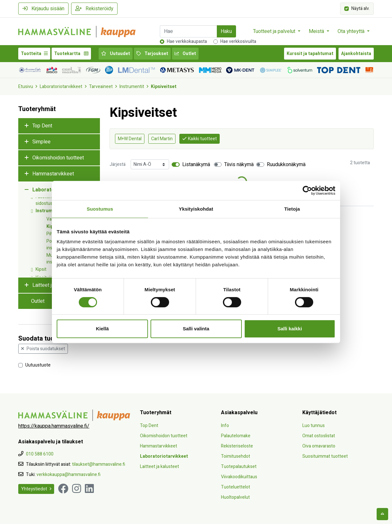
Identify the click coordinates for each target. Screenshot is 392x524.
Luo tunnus (313, 425)
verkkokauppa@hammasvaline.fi (69, 474)
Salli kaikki (289, 328)
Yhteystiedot (36, 489)
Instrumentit (131, 86)
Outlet (185, 53)
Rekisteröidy (94, 8)
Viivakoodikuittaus (239, 476)
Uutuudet (115, 53)
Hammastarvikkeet (53, 174)
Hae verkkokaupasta (187, 41)
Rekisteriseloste (237, 446)
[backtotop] (382, 514)
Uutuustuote (38, 365)
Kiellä (102, 328)
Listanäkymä (196, 164)
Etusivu (25, 86)
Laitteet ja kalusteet (159, 466)
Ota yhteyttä (352, 31)
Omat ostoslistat (318, 435)
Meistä (317, 31)
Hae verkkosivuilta (238, 41)
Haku (226, 31)
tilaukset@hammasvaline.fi (98, 464)
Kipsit (41, 269)
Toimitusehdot (235, 456)
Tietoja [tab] (292, 209)
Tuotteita (34, 53)
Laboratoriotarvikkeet (61, 86)
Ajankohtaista (356, 53)
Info (225, 425)
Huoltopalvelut (235, 497)
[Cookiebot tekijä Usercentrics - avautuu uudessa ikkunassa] (307, 190)
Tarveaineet (101, 86)
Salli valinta (196, 328)
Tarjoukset (152, 53)
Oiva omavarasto (318, 446)
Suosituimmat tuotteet (325, 456)
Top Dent (42, 126)
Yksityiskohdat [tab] (196, 209)
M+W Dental (130, 138)
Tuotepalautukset (239, 466)
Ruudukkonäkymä (286, 164)
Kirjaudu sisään (43, 8)
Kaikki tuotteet (199, 138)
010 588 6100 (39, 454)
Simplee (41, 142)
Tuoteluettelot (235, 487)
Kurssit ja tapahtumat (310, 53)
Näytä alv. (360, 8)
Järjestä (118, 164)
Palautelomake (235, 435)
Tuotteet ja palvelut (275, 31)
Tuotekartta (71, 53)
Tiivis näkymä (239, 164)
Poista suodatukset (43, 348)
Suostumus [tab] (100, 209)
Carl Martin (162, 138)
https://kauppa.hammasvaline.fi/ (53, 426)
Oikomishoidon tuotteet (58, 158)
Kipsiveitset (163, 86)
